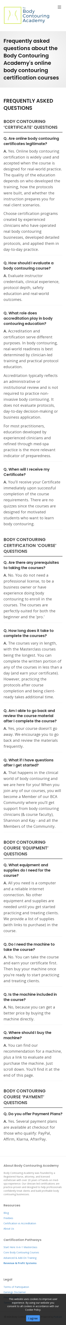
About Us (9, 1228)
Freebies (8, 1218)
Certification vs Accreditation (20, 1223)
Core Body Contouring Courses (21, 1252)
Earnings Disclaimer (15, 1292)
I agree (33, 1318)
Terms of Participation (16, 1287)
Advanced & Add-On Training (20, 1257)
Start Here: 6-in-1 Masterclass (20, 1247)
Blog (6, 1212)
